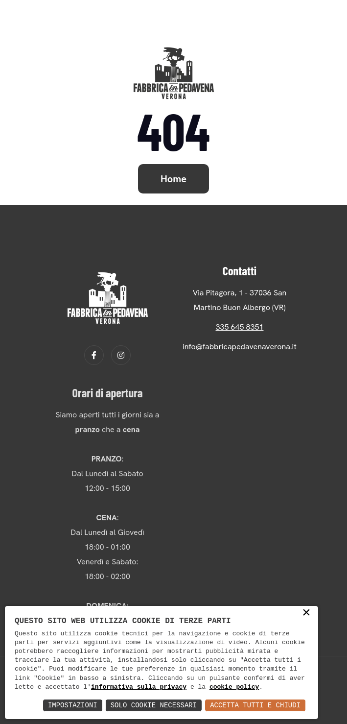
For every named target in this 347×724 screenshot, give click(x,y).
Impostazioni (72, 705)
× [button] (306, 613)
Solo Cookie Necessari (154, 705)
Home (173, 178)
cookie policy (234, 687)
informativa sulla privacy (138, 687)
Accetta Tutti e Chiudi (255, 705)
